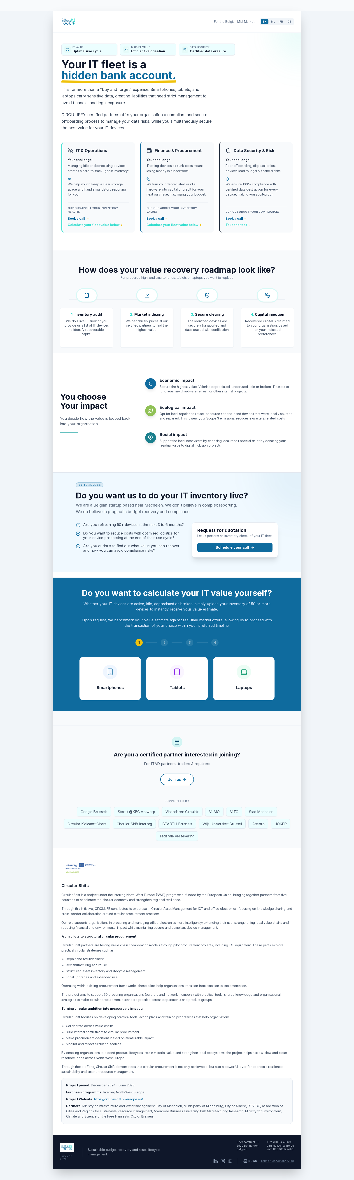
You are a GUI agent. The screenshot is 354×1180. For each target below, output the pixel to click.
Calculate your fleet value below (95, 225)
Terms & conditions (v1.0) (277, 1161)
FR (281, 21)
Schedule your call (235, 547)
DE (289, 21)
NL (273, 21)
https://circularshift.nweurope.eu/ (118, 1099)
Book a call (78, 218)
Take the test (238, 225)
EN (265, 21)
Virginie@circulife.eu (280, 1145)
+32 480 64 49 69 (279, 1142)
